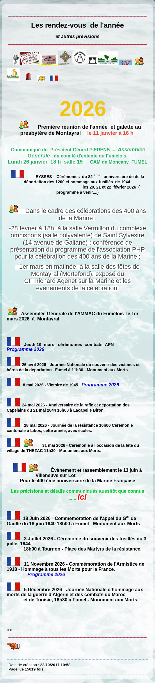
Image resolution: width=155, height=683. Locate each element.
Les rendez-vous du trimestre (10, 8)
